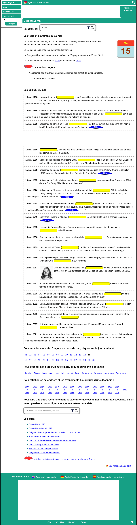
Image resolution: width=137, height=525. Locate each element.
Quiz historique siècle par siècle (44, 444)
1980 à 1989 (87, 390)
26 (71, 360)
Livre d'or (72, 522)
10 (66, 355)
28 (80, 360)
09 (62, 355)
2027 (78, 61)
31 (93, 360)
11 (71, 355)
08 (57, 355)
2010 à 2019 (110, 390)
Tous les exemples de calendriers (45, 436)
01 (26, 355)
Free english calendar (46, 477)
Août (77, 373)
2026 (57, 61)
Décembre (121, 373)
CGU (49, 522)
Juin (63, 373)
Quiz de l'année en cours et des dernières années (52, 440)
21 (48, 360)
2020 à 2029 (117, 390)
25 (66, 360)
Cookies (60, 522)
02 (30, 355)
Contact (84, 522)
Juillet (70, 373)
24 (62, 360)
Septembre (86, 373)
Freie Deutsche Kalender (77, 477)
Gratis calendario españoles (110, 477)
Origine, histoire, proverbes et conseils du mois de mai (54, 432)
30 (89, 360)
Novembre (109, 373)
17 (30, 360)
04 (39, 355)
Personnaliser (9, 11)
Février (37, 373)
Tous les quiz (8, 16)
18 (35, 360)
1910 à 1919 (35, 390)
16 (26, 360)
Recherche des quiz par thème (43, 448)
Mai (57, 373)
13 (80, 355)
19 (39, 360)
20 (44, 360)
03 (35, 355)
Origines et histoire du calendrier (44, 452)
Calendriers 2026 (37, 424)
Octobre (98, 373)
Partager (11, 24)
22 (53, 360)
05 (44, 355)
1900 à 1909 (27, 390)
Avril (51, 373)
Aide (5, 7)
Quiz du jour (8, 2)
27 (75, 360)
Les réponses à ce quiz (118, 466)
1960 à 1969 (72, 390)
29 (84, 360)
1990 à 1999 (95, 390)
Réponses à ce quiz (128, 9)
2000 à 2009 (102, 390)
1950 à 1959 (65, 390)
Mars (44, 373)
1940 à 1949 (57, 390)
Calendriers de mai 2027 (40, 428)
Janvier (28, 373)
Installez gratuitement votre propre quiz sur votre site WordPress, (64, 459)
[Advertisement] (71, 11)
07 (53, 355)
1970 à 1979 (80, 390)
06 (48, 355)
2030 (125, 390)
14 (84, 355)
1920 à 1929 (42, 390)
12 (75, 355)
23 (57, 360)
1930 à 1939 (50, 390)
